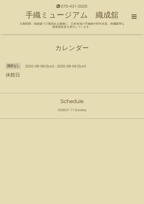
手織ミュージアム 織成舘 (72, 15)
